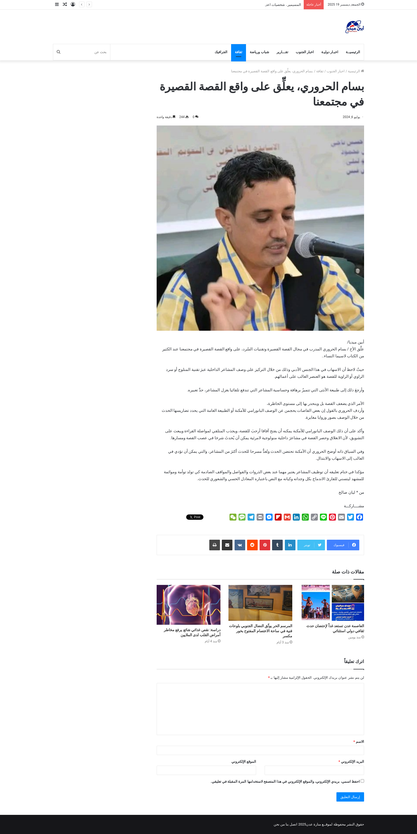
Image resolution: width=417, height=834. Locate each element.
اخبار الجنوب (305, 52)
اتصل (293, 824)
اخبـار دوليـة (329, 52)
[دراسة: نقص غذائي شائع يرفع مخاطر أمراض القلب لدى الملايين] (188, 605)
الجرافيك (221, 52)
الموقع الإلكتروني (243, 762)
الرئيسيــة (353, 52)
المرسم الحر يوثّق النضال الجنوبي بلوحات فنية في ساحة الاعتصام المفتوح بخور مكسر (260, 631)
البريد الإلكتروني (351, 762)
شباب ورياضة (259, 52)
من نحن (279, 824)
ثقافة (238, 52)
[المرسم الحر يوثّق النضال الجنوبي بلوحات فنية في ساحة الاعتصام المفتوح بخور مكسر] (260, 603)
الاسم (358, 742)
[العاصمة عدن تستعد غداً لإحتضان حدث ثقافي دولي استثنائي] (332, 603)
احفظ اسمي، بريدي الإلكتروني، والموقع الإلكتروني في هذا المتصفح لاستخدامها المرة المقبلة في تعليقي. (285, 781)
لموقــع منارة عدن (319, 824)
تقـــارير (282, 52)
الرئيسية (356, 71)
